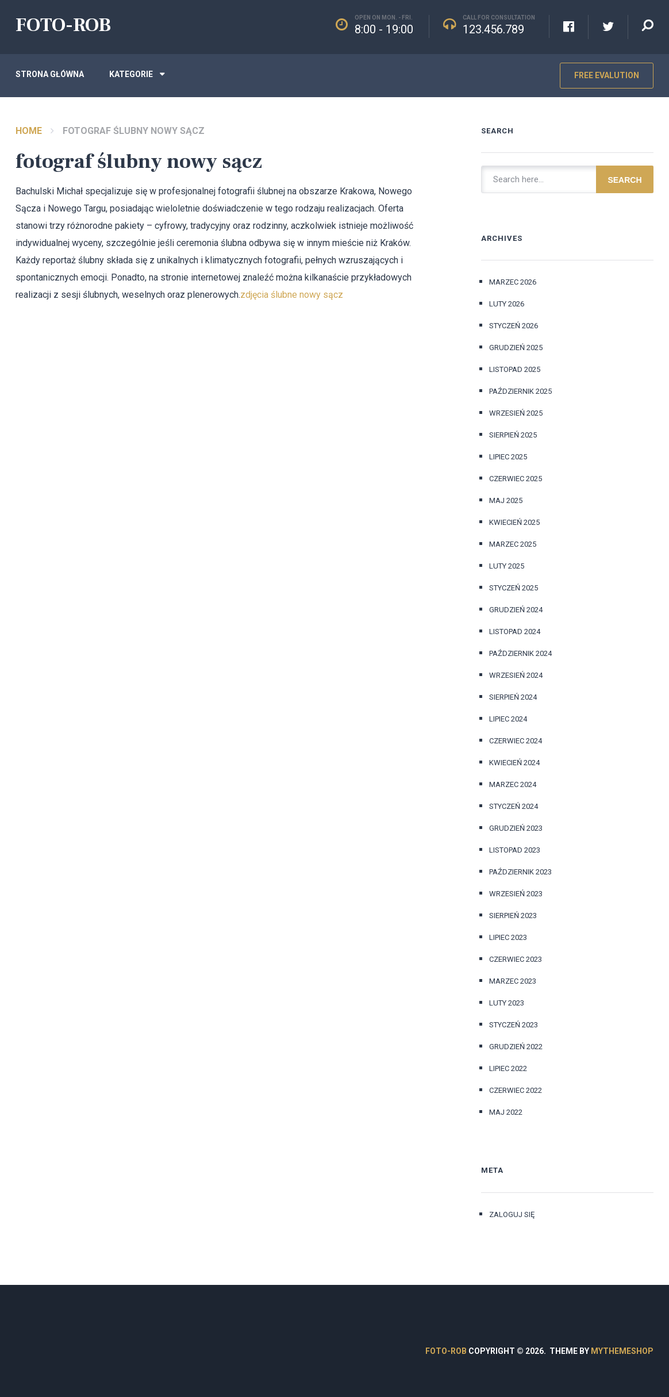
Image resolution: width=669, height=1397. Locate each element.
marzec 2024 (512, 784)
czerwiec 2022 (515, 1090)
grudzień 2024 (516, 609)
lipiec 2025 (508, 456)
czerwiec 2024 (515, 740)
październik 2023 (520, 872)
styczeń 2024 (513, 806)
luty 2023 (506, 1003)
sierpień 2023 (513, 915)
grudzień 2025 (516, 347)
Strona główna (50, 74)
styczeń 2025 (513, 588)
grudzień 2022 (516, 1046)
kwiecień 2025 (514, 522)
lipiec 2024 (508, 719)
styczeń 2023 (513, 1024)
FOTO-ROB (63, 24)
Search (624, 180)
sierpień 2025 (513, 435)
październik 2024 (520, 653)
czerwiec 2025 (515, 478)
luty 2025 (506, 566)
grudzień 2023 (516, 828)
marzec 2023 (512, 981)
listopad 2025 (514, 369)
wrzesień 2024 (516, 675)
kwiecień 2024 (514, 762)
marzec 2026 (512, 282)
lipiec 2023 (508, 937)
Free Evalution (606, 75)
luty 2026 (506, 304)
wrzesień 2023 (516, 893)
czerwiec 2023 (515, 959)
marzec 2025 (512, 544)
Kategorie (131, 74)
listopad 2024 (514, 631)
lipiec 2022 (508, 1068)
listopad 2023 (514, 850)
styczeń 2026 (513, 325)
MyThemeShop (622, 1351)
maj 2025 (505, 500)
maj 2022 (505, 1112)
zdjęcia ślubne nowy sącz (291, 294)
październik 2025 (520, 391)
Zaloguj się (512, 1214)
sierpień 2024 (513, 697)
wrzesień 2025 (516, 413)
